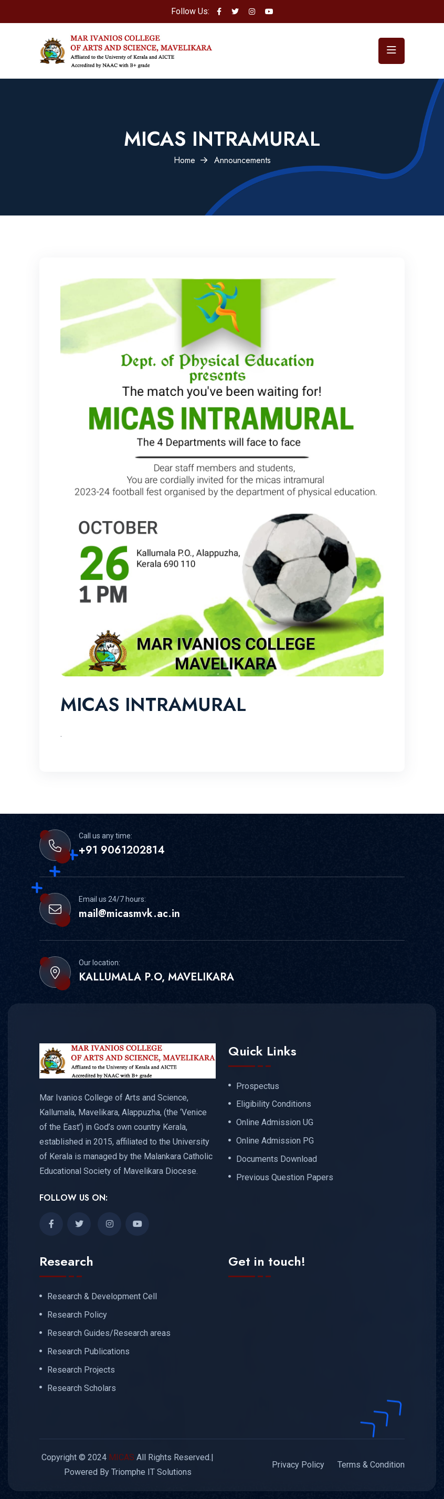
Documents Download (276, 1159)
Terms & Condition (371, 1465)
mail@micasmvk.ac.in (129, 914)
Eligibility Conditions (273, 1104)
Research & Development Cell (102, 1296)
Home (184, 160)
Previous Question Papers (284, 1177)
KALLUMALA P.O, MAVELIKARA (156, 977)
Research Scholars (81, 1388)
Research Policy (77, 1315)
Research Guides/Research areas (109, 1333)
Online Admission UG (274, 1122)
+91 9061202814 (122, 850)
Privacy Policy (298, 1465)
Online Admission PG (275, 1141)
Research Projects (81, 1370)
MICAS (121, 1457)
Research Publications (88, 1351)
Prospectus (257, 1086)
